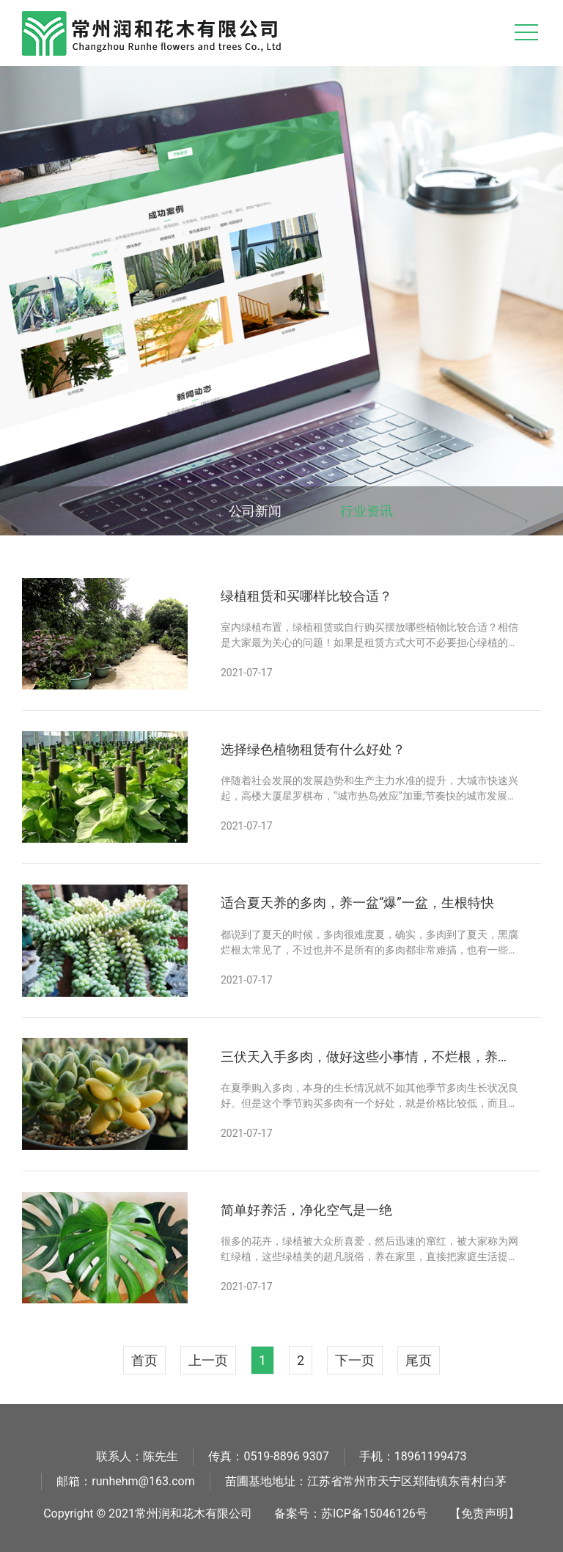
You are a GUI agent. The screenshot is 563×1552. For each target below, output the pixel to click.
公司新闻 (255, 511)
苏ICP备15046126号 (374, 1513)
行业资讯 (366, 511)
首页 (144, 1360)
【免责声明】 (484, 1513)
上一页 (208, 1360)
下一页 (355, 1360)
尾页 (418, 1360)
